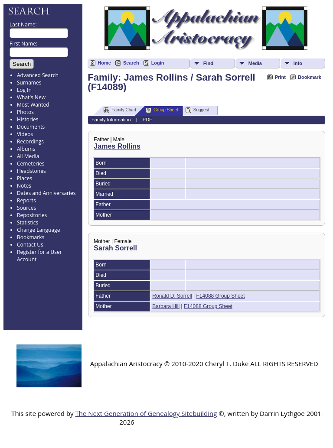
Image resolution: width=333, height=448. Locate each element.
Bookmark (309, 77)
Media (255, 63)
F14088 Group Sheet (220, 296)
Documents (31, 126)
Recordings (30, 141)
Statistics (27, 222)
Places (24, 178)
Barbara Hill (166, 306)
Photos (25, 112)
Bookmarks (30, 237)
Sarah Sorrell (115, 248)
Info (298, 63)
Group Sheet (162, 110)
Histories (27, 119)
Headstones (31, 171)
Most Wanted (33, 104)
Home (104, 62)
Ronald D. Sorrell (172, 296)
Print (280, 77)
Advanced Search (38, 75)
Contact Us (30, 244)
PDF (147, 119)
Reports (26, 200)
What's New (31, 97)
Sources (26, 207)
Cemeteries (31, 163)
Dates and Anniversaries (46, 193)
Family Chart (120, 110)
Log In (24, 90)
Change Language (38, 230)
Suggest (197, 110)
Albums (26, 149)
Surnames (29, 82)
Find (208, 63)
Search (131, 62)
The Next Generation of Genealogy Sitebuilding (146, 413)
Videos (25, 134)
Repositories (32, 215)
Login (157, 62)
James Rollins (117, 146)
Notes (24, 185)
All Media (28, 156)
